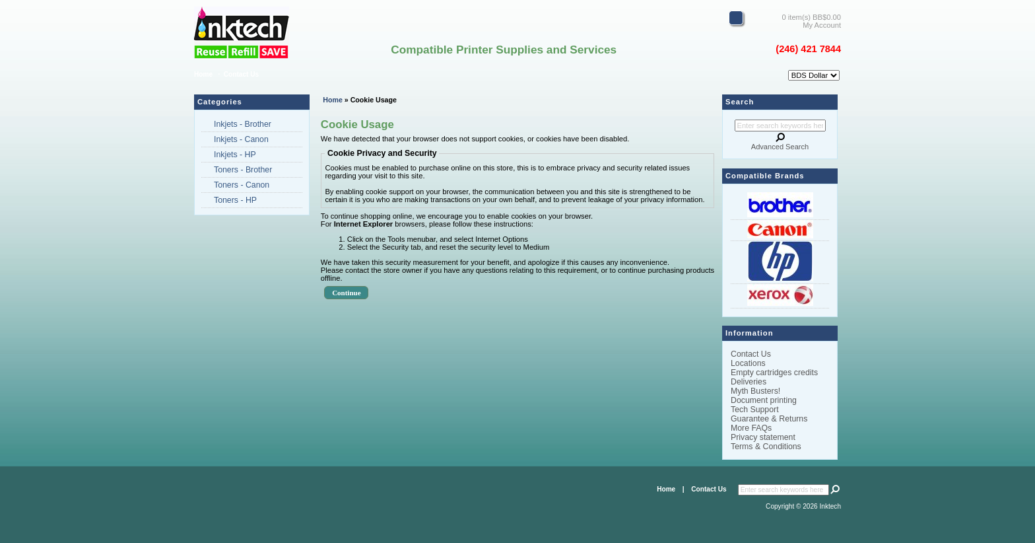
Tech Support (755, 409)
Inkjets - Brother (242, 124)
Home (203, 74)
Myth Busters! (755, 391)
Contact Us (241, 74)
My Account (822, 25)
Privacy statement (763, 437)
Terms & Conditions (766, 446)
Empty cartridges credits (774, 372)
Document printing (764, 400)
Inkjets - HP (235, 154)
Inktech (831, 506)
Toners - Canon (241, 185)
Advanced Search (780, 147)
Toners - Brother (243, 169)
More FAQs (751, 428)
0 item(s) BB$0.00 (811, 17)
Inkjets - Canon (241, 139)
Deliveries (748, 381)
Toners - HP (235, 200)
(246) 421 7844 (808, 49)
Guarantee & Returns (769, 418)
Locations (748, 363)
